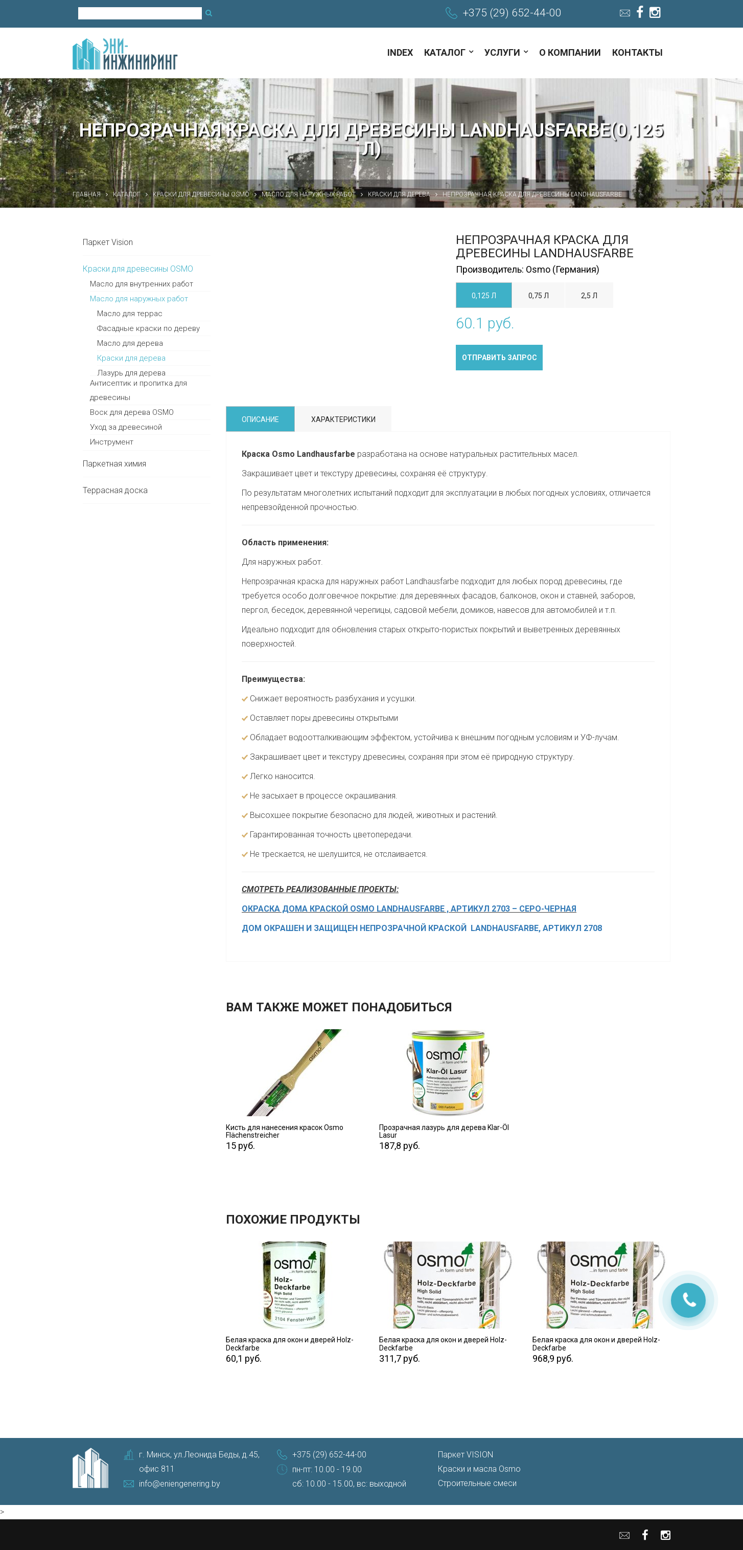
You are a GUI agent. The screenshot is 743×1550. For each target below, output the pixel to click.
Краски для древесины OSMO (138, 269)
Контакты (637, 52)
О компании (570, 52)
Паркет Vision (108, 242)
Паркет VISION (465, 1454)
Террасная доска (115, 490)
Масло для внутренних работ (141, 284)
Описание (260, 419)
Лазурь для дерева (131, 373)
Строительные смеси (477, 1483)
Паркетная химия (114, 464)
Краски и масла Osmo (479, 1469)
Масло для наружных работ (139, 298)
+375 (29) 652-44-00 (512, 13)
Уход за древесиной (126, 427)
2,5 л (589, 296)
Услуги (502, 52)
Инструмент (111, 442)
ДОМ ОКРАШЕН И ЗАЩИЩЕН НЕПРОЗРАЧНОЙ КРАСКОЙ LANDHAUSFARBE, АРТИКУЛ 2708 (422, 928)
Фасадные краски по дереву (148, 328)
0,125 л (484, 296)
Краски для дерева (131, 358)
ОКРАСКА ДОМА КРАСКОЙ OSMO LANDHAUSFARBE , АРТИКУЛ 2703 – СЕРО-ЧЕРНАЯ (409, 909)
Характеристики (343, 419)
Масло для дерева (130, 343)
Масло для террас (129, 313)
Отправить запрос (499, 357)
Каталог (445, 52)
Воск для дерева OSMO (132, 412)
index (400, 52)
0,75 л (538, 296)
